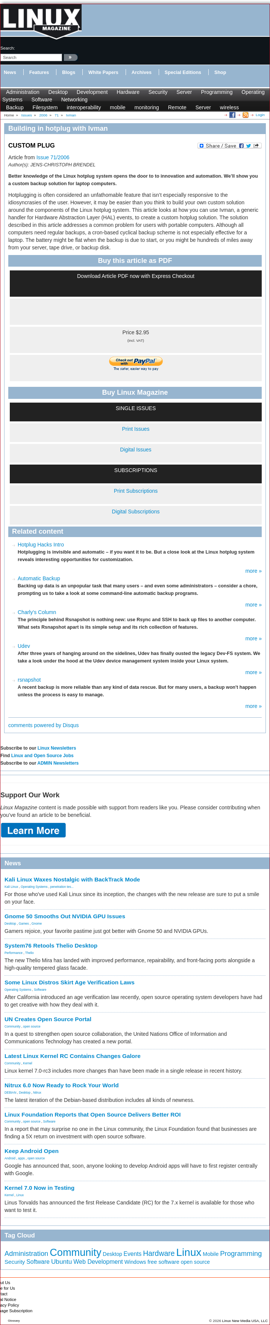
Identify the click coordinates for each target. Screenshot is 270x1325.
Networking (74, 100)
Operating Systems (34, 887)
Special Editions (183, 72)
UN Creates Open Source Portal (48, 1019)
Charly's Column (37, 612)
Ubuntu (61, 1261)
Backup (15, 107)
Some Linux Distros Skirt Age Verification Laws (70, 982)
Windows (135, 1262)
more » (253, 571)
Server (184, 92)
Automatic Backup (39, 578)
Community (12, 1026)
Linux (20, 1195)
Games (24, 923)
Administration (22, 92)
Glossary (14, 1320)
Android (10, 1158)
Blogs (68, 72)
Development (92, 92)
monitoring (146, 107)
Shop (220, 72)
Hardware (128, 92)
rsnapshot (29, 680)
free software (163, 1262)
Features (39, 72)
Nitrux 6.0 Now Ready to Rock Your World (62, 1085)
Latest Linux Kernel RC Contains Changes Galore (73, 1056)
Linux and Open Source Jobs (42, 755)
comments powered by (43, 725)
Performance (14, 953)
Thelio (29, 953)
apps (21, 1158)
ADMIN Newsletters (58, 763)
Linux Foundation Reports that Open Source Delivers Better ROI (93, 1114)
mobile (117, 107)
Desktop (58, 92)
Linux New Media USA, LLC (245, 1321)
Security (158, 92)
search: (7, 48)
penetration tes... (62, 887)
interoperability (84, 107)
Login (260, 115)
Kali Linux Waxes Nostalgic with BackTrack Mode (72, 879)
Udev (24, 646)
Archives (142, 72)
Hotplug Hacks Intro (41, 545)
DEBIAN (10, 1092)
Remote (177, 107)
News (10, 72)
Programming (216, 92)
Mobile (210, 1254)
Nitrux (37, 1092)
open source (31, 1026)
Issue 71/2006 (53, 157)
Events (133, 1254)
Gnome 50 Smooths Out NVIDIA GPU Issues (65, 916)
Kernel (27, 1063)
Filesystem (45, 107)
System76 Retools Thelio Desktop (51, 945)
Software (42, 100)
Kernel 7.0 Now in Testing (39, 1188)
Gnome (37, 923)
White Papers (103, 72)
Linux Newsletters (57, 748)
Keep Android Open (32, 1151)
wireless (229, 107)
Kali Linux (11, 887)
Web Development (98, 1261)
